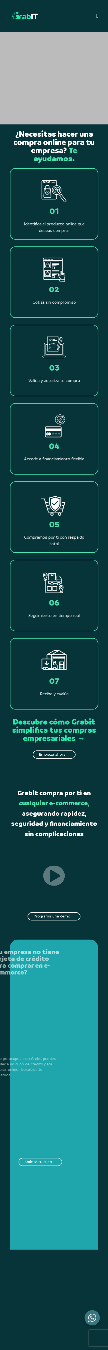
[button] (97, 15)
